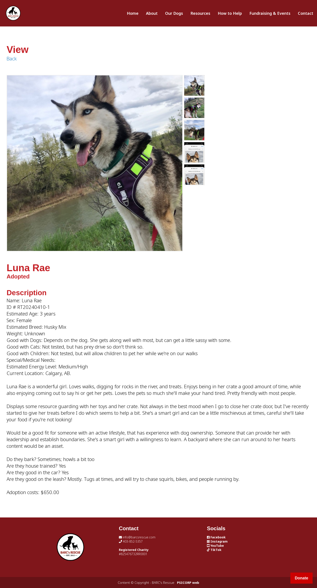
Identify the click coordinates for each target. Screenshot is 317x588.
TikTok (214, 550)
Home (132, 13)
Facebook (216, 537)
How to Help (230, 13)
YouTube (215, 545)
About (152, 13)
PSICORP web (188, 582)
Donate (301, 578)
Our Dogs (174, 13)
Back (12, 58)
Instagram (217, 541)
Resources (200, 13)
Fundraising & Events (269, 13)
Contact (305, 13)
